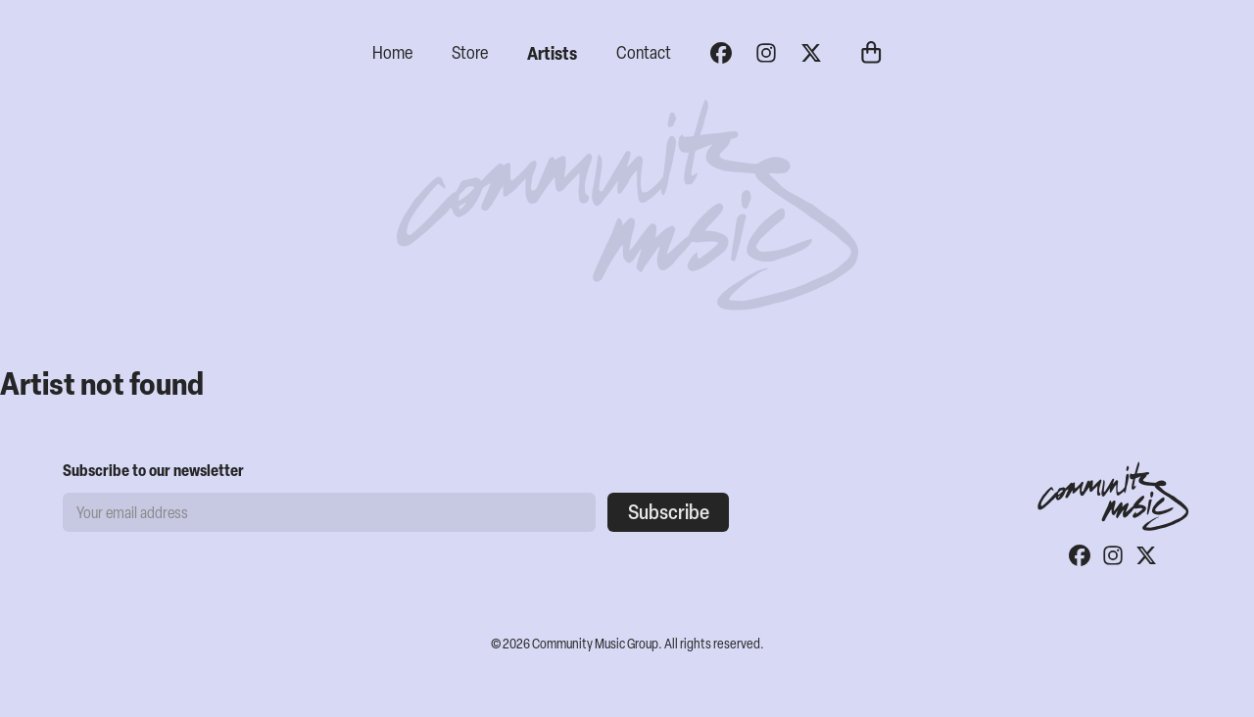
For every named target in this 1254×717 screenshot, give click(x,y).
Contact (643, 52)
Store (470, 52)
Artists (552, 53)
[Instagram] (766, 53)
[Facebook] (721, 53)
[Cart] (871, 55)
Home (392, 52)
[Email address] (329, 512)
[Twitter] (811, 53)
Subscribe (668, 511)
